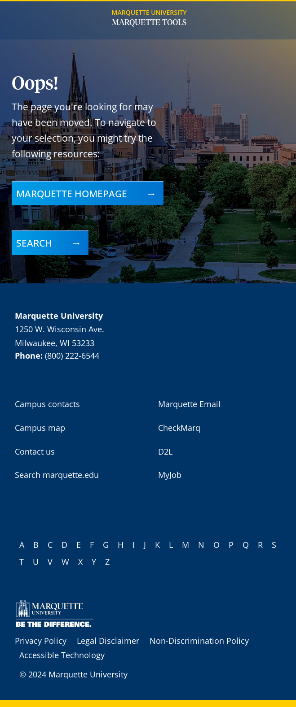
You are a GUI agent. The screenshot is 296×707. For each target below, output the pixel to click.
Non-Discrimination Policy (199, 640)
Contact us (35, 451)
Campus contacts (47, 404)
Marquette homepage (71, 193)
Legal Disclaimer (108, 640)
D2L (165, 451)
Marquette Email (189, 404)
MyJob (169, 474)
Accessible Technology (62, 655)
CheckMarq (179, 427)
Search (34, 242)
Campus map (40, 427)
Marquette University (149, 12)
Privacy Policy (40, 640)
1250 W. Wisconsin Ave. (59, 329)
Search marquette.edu (57, 474)
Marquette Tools (149, 23)
